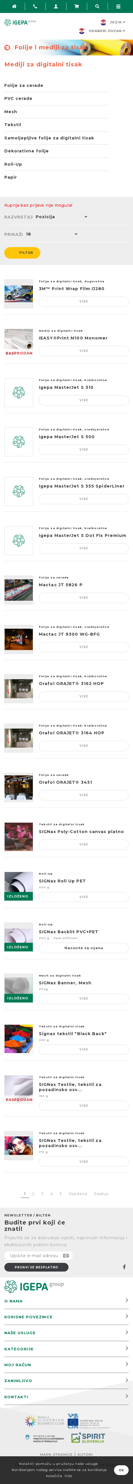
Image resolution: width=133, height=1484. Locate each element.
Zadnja (101, 1193)
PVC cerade (18, 98)
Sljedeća (78, 1193)
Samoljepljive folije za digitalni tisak (49, 138)
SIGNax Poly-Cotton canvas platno (81, 831)
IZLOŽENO (17, 896)
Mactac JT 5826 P (61, 584)
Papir (10, 177)
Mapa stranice (56, 1454)
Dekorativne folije (26, 151)
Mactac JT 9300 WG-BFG (69, 634)
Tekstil (12, 124)
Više (83, 301)
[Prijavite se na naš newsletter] (38, 1255)
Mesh (10, 111)
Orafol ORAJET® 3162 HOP (71, 683)
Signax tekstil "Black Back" (73, 1033)
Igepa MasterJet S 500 (67, 436)
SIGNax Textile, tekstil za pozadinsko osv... (70, 1087)
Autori (85, 1454)
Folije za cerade (23, 85)
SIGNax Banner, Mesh (65, 982)
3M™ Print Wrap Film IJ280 (72, 288)
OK (121, 1470)
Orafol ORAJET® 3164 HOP (72, 733)
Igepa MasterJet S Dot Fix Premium (82, 535)
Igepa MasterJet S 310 (66, 387)
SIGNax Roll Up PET (62, 881)
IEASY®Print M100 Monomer (73, 338)
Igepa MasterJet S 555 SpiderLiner (82, 486)
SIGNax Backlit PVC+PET (68, 931)
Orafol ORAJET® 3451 (65, 782)
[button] (60, 217)
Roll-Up (13, 164)
